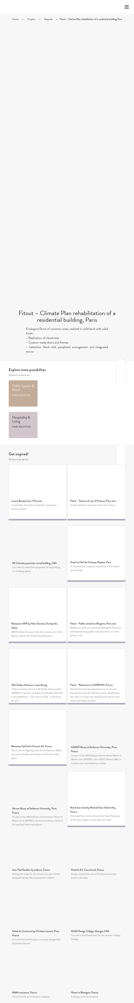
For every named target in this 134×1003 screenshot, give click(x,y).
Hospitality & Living (21, 419)
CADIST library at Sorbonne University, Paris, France (94, 749)
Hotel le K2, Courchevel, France (87, 870)
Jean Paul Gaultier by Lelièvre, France (31, 870)
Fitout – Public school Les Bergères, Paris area (93, 623)
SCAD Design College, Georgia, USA (90, 931)
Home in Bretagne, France (84, 992)
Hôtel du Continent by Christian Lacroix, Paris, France (35, 933)
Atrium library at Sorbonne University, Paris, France (34, 811)
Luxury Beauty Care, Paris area (26, 501)
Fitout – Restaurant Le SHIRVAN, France (91, 685)
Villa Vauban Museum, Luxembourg (29, 685)
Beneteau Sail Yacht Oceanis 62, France (31, 746)
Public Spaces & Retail (23, 387)
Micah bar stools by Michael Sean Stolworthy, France (93, 810)
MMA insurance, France (24, 992)
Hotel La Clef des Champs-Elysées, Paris (90, 562)
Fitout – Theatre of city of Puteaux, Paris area (93, 501)
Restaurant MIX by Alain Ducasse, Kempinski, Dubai (34, 626)
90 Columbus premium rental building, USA (34, 563)
